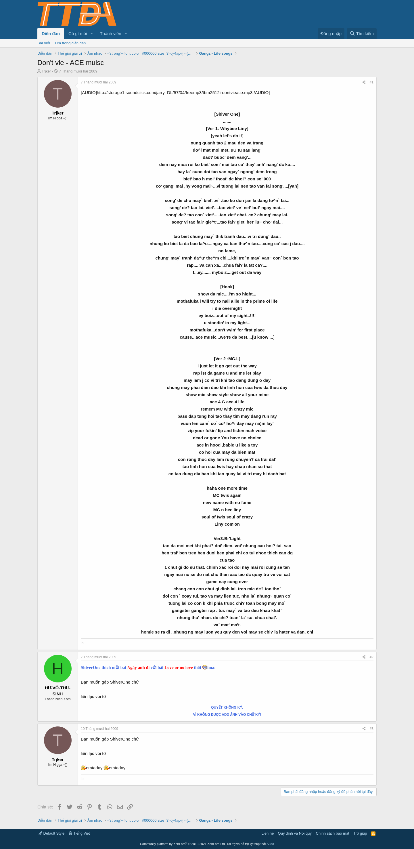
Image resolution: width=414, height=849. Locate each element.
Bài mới (43, 43)
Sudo (270, 844)
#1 (371, 82)
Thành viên (110, 33)
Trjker (46, 71)
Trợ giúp (360, 833)
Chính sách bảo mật (332, 833)
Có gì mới (77, 33)
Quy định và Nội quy (295, 833)
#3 (371, 729)
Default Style (51, 833)
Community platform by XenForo (183, 844)
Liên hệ (268, 833)
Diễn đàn (51, 33)
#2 (371, 657)
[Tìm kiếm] (362, 33)
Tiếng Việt (79, 833)
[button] (91, 33)
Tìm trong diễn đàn (70, 43)
